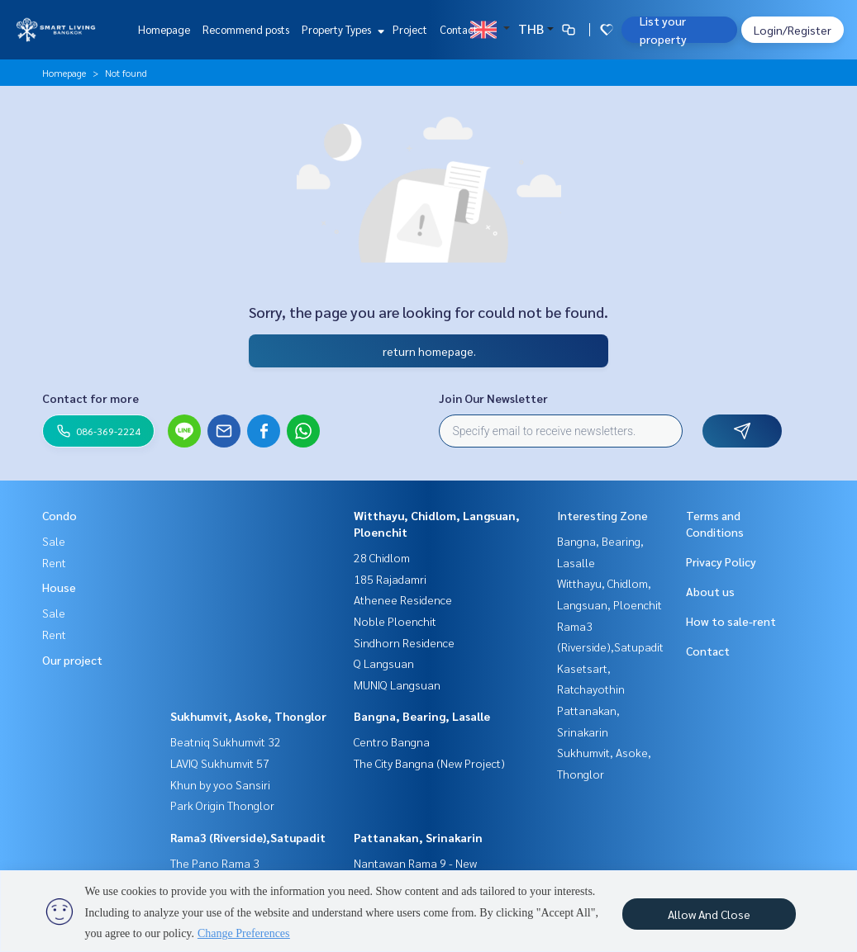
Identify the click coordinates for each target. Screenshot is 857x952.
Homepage (164, 29)
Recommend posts (245, 29)
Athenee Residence (403, 599)
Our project (72, 659)
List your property (663, 29)
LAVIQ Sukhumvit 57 (219, 762)
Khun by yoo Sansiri (220, 784)
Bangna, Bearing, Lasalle (422, 715)
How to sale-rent (731, 620)
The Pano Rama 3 (214, 862)
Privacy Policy (721, 561)
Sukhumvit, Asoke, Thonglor (248, 715)
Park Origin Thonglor (222, 805)
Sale (53, 540)
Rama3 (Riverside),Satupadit (248, 837)
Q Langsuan (384, 663)
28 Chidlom (382, 557)
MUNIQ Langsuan (397, 684)
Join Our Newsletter (493, 398)
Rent (54, 562)
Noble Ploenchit (395, 620)
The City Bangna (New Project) (429, 762)
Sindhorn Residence (404, 642)
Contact (459, 29)
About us (710, 591)
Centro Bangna (392, 741)
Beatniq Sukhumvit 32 (225, 741)
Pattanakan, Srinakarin (418, 837)
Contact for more (90, 398)
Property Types (341, 29)
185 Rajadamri (390, 578)
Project (410, 29)
